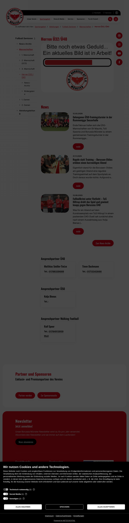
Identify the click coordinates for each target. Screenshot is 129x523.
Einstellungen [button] (78, 516)
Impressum (49, 516)
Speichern (64, 507)
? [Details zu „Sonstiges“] (23, 499)
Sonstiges (14, 499)
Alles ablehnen (23, 507)
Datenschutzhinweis (63, 516)
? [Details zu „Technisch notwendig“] (33, 489)
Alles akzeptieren (106, 507)
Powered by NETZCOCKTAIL (64, 520)
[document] (64, 475)
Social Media (15, 494)
